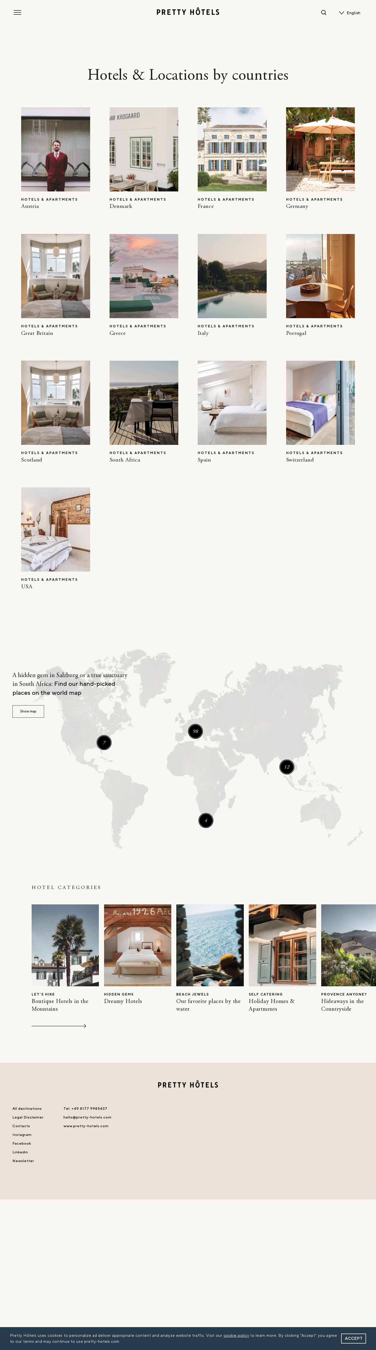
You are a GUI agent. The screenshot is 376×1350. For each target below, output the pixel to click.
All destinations (27, 1108)
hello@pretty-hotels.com (87, 1117)
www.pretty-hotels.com (86, 1126)
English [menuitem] (354, 12)
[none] (354, 13)
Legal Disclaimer (28, 1117)
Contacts (21, 1126)
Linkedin (20, 1152)
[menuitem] (354, 13)
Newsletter (23, 1161)
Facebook (21, 1143)
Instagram (22, 1134)
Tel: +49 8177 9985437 (85, 1108)
